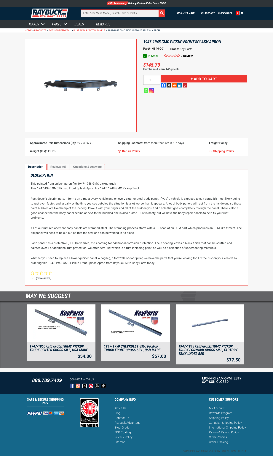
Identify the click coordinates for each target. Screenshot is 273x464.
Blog (117, 413)
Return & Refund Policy (224, 432)
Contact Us (121, 418)
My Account (208, 13)
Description (35, 166)
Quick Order (225, 13)
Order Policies (218, 437)
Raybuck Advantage (127, 422)
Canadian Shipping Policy (225, 422)
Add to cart (205, 79)
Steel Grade (121, 427)
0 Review (187, 56)
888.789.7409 (186, 13)
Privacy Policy (123, 437)
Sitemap (119, 442)
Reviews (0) (58, 166)
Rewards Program (220, 413)
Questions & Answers (87, 166)
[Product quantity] (151, 80)
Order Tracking (218, 442)
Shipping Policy (219, 418)
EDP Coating (122, 432)
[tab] (36, 167)
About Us (120, 408)
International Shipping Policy (227, 427)
